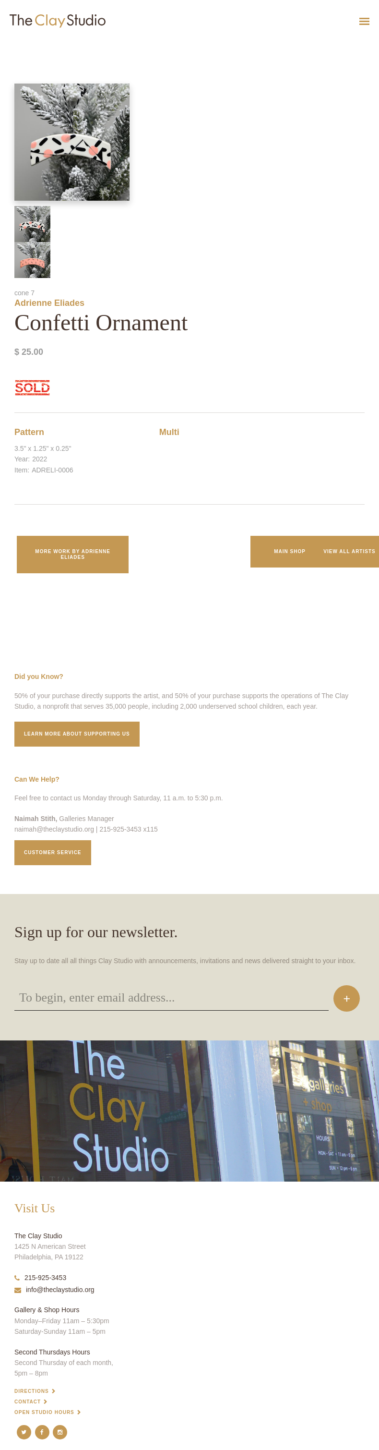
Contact (27, 1401)
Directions (31, 1391)
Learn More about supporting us (77, 734)
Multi (169, 432)
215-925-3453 (40, 1277)
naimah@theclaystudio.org (54, 829)
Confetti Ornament (18, 45)
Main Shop (290, 551)
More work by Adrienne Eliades (72, 554)
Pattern (29, 432)
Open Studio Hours (44, 1412)
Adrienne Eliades (49, 303)
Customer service (53, 852)
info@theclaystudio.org (54, 1289)
